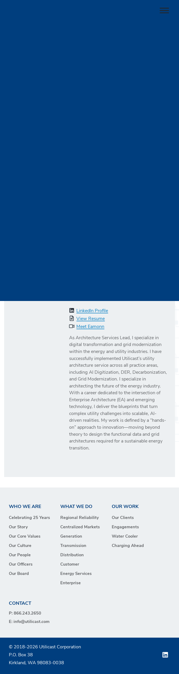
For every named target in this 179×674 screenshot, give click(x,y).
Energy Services (76, 574)
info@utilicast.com (32, 622)
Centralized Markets (80, 527)
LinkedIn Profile (92, 311)
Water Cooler (125, 536)
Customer (69, 564)
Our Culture (20, 546)
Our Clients (123, 518)
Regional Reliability (79, 518)
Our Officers (21, 564)
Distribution (72, 555)
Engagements (125, 527)
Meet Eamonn (90, 327)
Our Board (19, 574)
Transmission (73, 546)
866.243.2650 (27, 613)
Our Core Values (25, 536)
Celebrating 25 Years (29, 518)
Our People (20, 555)
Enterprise (70, 583)
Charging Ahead (128, 546)
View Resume (90, 319)
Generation (71, 536)
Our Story (18, 527)
